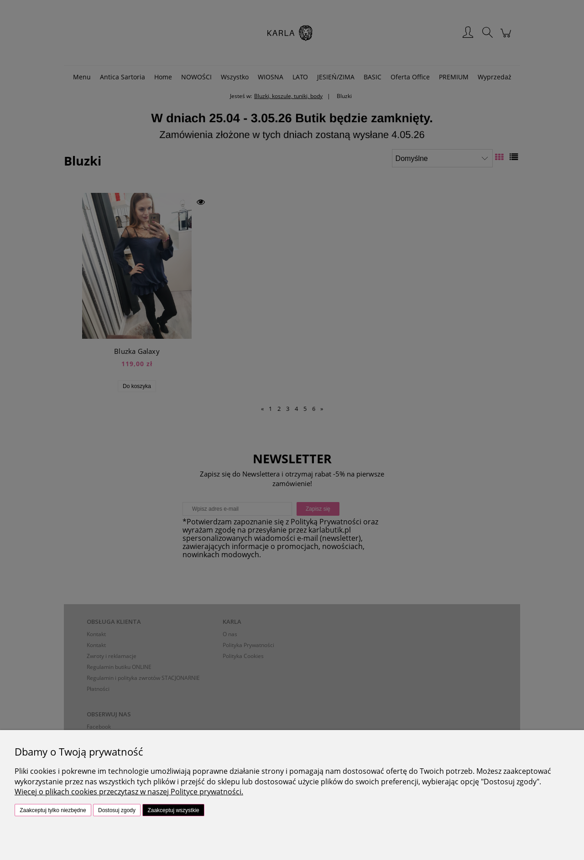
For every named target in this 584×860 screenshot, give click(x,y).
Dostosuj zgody (117, 810)
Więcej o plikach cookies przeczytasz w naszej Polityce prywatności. (129, 792)
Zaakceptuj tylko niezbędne (53, 810)
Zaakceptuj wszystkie (173, 810)
